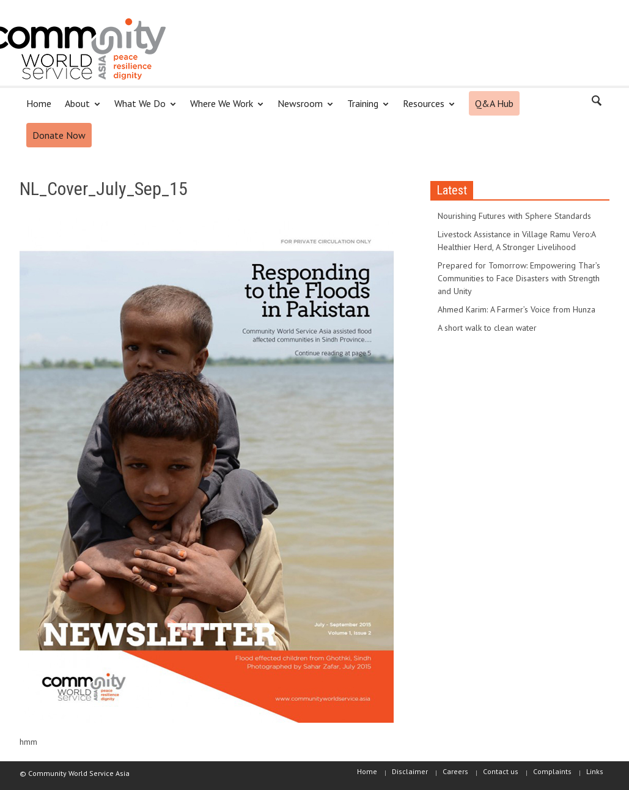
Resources (425, 108)
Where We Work (223, 108)
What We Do (142, 108)
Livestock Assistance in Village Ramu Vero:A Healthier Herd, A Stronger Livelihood (516, 241)
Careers (455, 771)
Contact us (500, 771)
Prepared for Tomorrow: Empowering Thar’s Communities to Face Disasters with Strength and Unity (519, 278)
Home (38, 103)
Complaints (552, 771)
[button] (597, 102)
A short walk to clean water (487, 327)
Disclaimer (410, 771)
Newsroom (302, 108)
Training (364, 108)
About (79, 108)
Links (594, 771)
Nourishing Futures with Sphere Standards (514, 215)
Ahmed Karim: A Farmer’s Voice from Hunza (516, 309)
